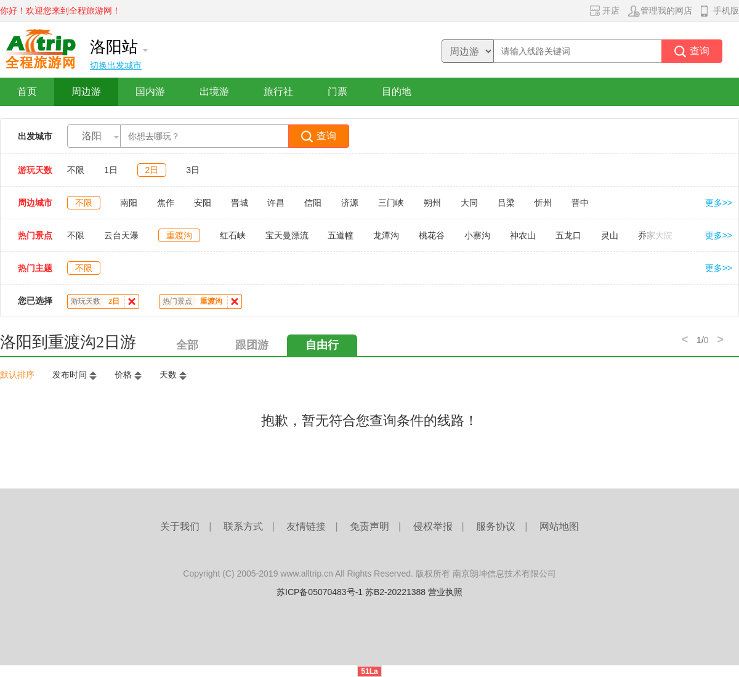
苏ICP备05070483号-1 (320, 592)
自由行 (322, 345)
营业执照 (445, 592)
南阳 (128, 203)
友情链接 (306, 526)
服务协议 (495, 526)
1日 (111, 170)
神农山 (523, 235)
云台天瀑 (121, 235)
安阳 (202, 203)
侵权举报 (433, 526)
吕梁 (506, 203)
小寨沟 (477, 235)
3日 (193, 170)
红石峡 (233, 235)
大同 (469, 203)
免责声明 (369, 526)
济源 (349, 203)
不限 (75, 170)
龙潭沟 (386, 235)
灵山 (609, 235)
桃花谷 (432, 235)
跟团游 (252, 345)
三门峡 (391, 203)
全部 (187, 345)
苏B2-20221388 (395, 592)
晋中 (580, 203)
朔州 (432, 203)
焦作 (165, 203)
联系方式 (243, 526)
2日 (152, 170)
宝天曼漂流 (287, 235)
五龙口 (568, 235)
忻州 (543, 203)
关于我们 (180, 526)
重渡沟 (179, 235)
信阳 (312, 203)
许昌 (276, 203)
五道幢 (340, 235)
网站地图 (559, 526)
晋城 (239, 203)
